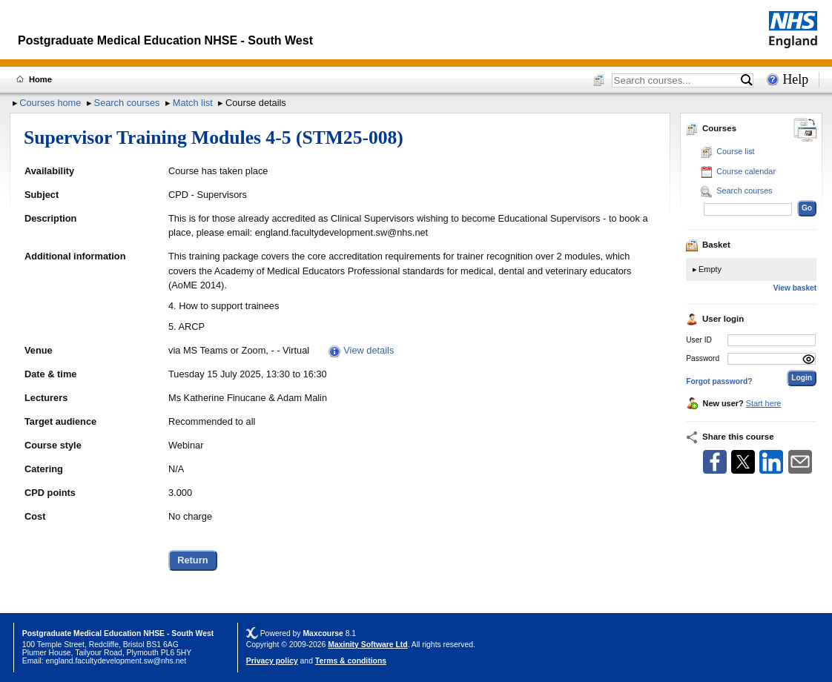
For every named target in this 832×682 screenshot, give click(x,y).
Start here (764, 403)
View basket (794, 288)
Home (40, 79)
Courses (711, 128)
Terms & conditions (350, 661)
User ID (699, 340)
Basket (708, 244)
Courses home (50, 102)
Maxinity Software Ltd (367, 644)
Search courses (127, 102)
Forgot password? (719, 381)
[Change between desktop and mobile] (805, 131)
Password (702, 358)
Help (795, 79)
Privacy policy (272, 661)
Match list (193, 102)
